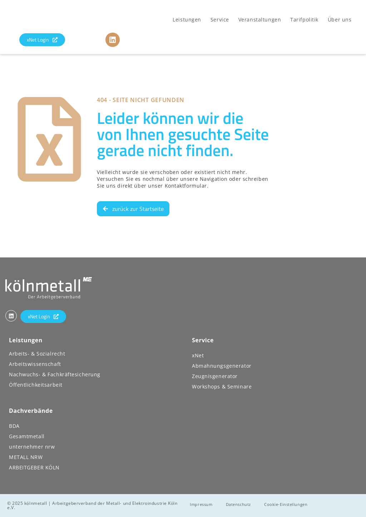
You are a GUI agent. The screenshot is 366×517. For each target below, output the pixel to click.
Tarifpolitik (304, 19)
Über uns (339, 19)
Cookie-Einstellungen (294, 504)
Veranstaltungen (259, 19)
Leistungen (187, 19)
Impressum (203, 504)
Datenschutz (243, 504)
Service (220, 19)
